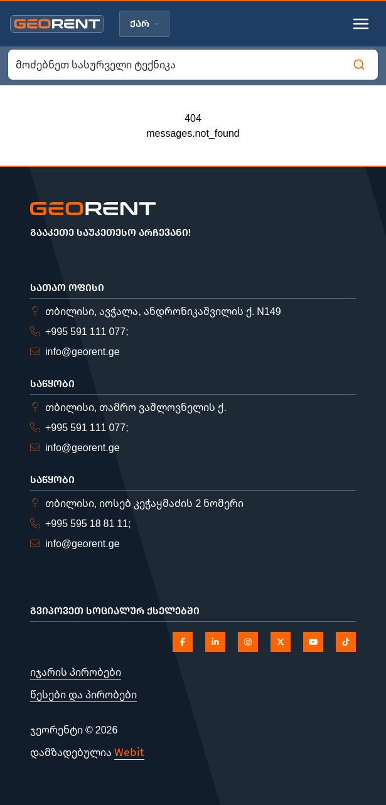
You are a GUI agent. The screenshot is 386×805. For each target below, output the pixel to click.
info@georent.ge (82, 351)
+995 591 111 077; (87, 331)
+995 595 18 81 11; (88, 523)
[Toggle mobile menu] (361, 24)
